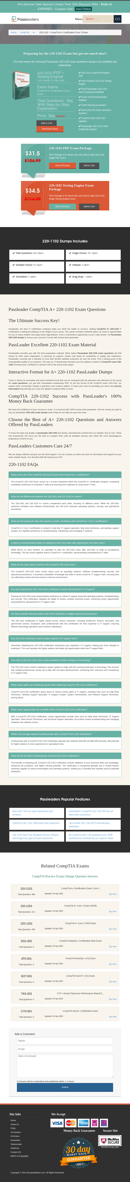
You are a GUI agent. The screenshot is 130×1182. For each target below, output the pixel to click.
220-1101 (26, 888)
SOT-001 (26, 976)
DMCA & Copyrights (20, 1156)
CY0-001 (26, 1011)
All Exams (15, 1136)
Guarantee (15, 1140)
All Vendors (16, 1132)
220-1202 (26, 923)
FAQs (13, 1128)
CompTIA (24, 32)
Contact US (16, 1152)
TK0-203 (26, 993)
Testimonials (16, 1144)
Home (14, 32)
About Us (15, 1124)
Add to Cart (46, 123)
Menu (79, 19)
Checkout (15, 1148)
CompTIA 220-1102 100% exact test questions (35, 822)
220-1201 (26, 906)
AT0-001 (26, 958)
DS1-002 (26, 941)
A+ (34, 32)
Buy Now (113, 894)
